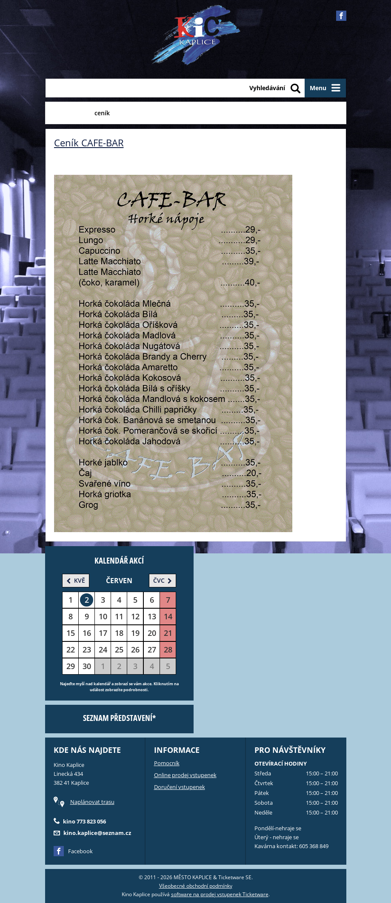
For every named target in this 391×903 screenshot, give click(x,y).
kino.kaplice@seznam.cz (97, 833)
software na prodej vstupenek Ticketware (219, 894)
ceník (102, 113)
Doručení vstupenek (179, 787)
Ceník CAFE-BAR (89, 142)
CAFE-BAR (68, 113)
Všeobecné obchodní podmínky (195, 885)
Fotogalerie (165, 113)
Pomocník (167, 763)
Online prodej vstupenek (185, 775)
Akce (129, 113)
